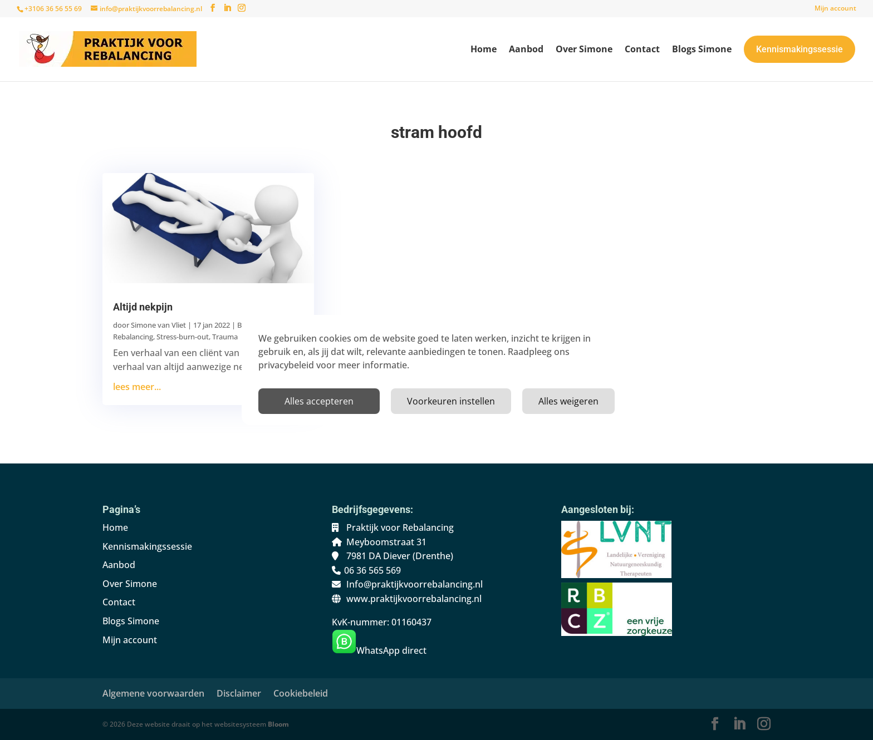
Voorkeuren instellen (451, 401)
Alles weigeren (568, 401)
